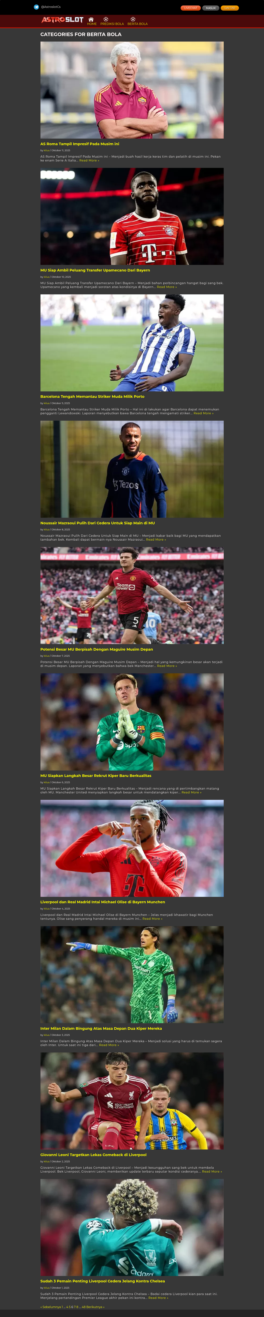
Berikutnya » (95, 1307)
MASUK (211, 8)
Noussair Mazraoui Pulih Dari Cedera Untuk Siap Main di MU (97, 523)
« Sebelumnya (50, 1307)
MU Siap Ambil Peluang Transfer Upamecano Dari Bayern (95, 270)
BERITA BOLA (138, 21)
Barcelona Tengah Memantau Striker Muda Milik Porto (92, 396)
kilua (46, 150)
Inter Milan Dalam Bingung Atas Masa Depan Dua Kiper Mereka (101, 1028)
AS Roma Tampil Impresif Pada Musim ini (79, 144)
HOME (92, 21)
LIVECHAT (190, 8)
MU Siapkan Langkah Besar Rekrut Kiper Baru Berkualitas (95, 775)
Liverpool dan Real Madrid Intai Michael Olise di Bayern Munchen (102, 902)
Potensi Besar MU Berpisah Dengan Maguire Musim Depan (96, 649)
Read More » (89, 160)
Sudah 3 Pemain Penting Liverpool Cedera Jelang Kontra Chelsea (102, 1281)
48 (84, 1307)
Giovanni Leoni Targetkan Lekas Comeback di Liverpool (93, 1155)
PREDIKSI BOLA (112, 21)
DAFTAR (229, 8)
